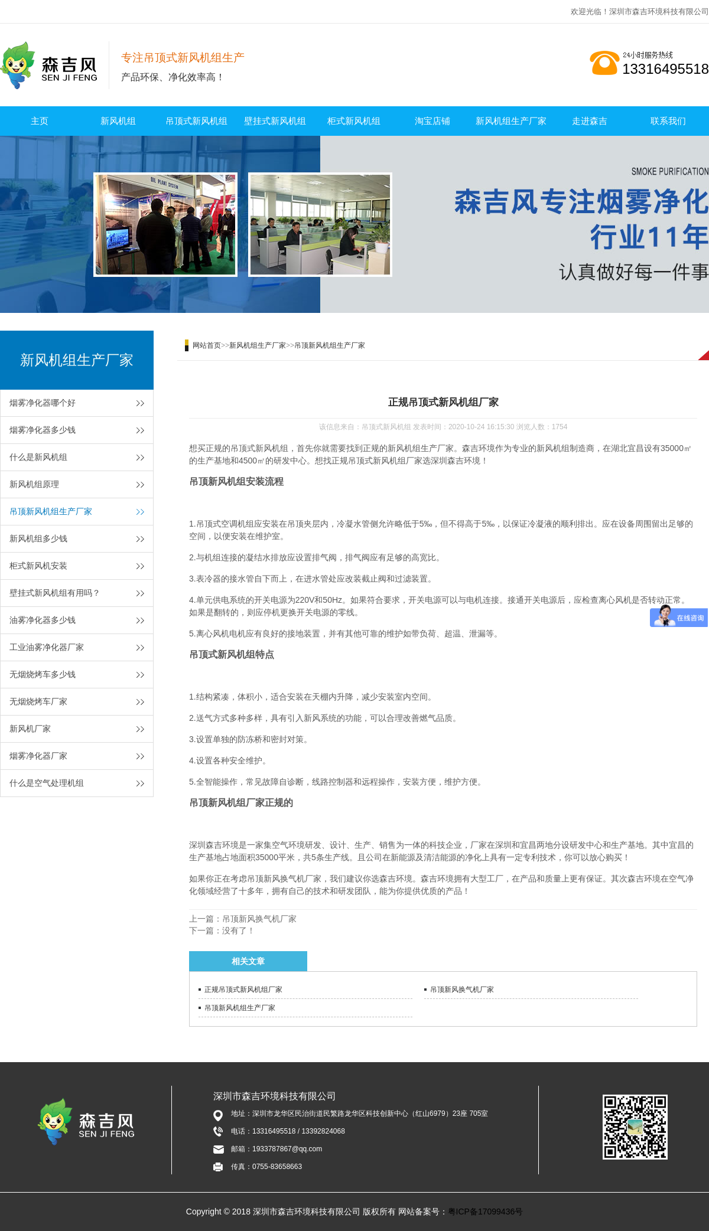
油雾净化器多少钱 (42, 620)
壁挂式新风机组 (275, 121)
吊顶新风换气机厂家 (259, 918)
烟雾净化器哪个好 (42, 402)
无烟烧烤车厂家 (38, 701)
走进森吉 (589, 121)
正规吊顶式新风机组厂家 (243, 989)
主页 (39, 121)
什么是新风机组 (38, 457)
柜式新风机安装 (38, 565)
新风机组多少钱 (38, 538)
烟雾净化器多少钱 (42, 430)
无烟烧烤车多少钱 (42, 674)
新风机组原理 (34, 484)
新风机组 (118, 121)
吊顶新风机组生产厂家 (50, 511)
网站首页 (207, 345)
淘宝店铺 (432, 121)
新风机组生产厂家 (511, 121)
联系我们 (668, 121)
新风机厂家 (30, 728)
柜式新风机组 (353, 121)
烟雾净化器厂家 (38, 755)
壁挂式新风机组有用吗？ (54, 592)
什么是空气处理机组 (46, 783)
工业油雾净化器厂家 (46, 647)
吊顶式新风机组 (196, 121)
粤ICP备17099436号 (485, 1211)
